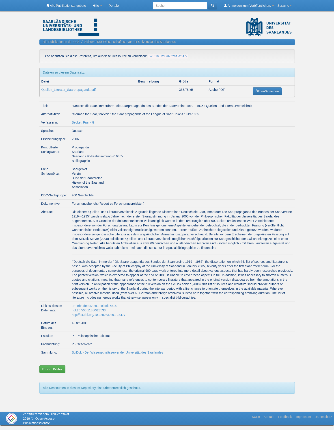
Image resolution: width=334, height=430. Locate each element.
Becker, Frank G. (83, 122)
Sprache (284, 5)
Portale (114, 5)
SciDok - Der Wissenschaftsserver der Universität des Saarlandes (130, 41)
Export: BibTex (52, 369)
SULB (256, 417)
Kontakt (269, 417)
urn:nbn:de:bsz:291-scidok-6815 (94, 306)
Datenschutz (323, 417)
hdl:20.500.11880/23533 (89, 310)
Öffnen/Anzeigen (267, 91)
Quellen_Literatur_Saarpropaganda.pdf (68, 89)
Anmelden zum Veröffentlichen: (249, 5)
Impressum (303, 417)
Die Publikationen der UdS (61, 41)
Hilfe (97, 5)
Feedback (285, 417)
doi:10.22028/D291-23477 (168, 56)
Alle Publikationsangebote (66, 5)
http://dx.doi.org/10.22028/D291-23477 (99, 315)
